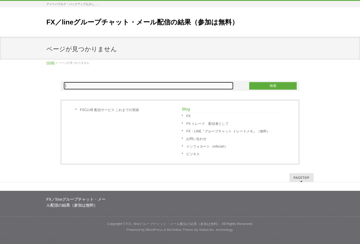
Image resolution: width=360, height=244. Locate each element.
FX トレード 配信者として (207, 124)
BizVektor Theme (180, 230)
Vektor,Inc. (207, 230)
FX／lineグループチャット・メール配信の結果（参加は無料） (142, 22)
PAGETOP (301, 177)
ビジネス (193, 154)
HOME (50, 62)
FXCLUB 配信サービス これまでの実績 (109, 110)
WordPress (154, 230)
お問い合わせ (196, 139)
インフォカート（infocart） (207, 146)
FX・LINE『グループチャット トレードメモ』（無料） (228, 131)
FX (188, 116)
